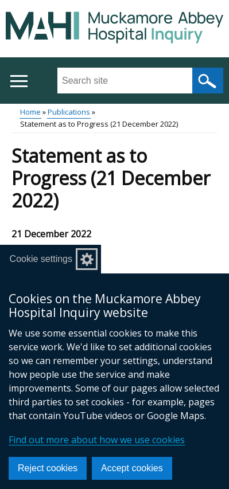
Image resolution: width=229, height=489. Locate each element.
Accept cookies (132, 468)
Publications (69, 112)
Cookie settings (41, 259)
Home (30, 112)
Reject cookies (47, 468)
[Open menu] (18, 81)
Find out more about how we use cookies (97, 439)
